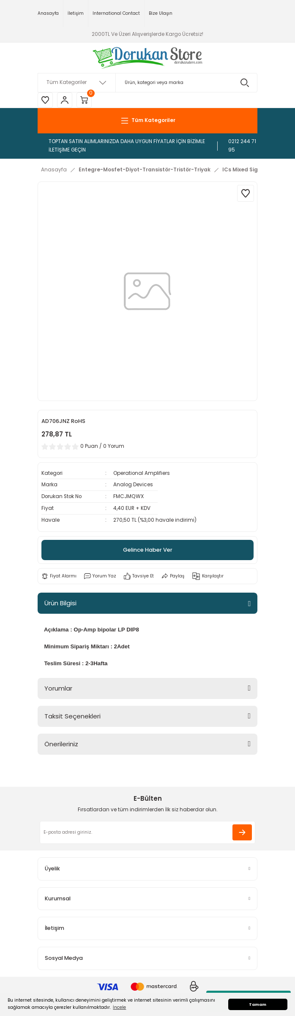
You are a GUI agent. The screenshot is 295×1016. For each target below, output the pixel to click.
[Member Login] (64, 100)
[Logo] (148, 58)
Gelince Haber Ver (147, 549)
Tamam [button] (257, 1004)
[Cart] (84, 100)
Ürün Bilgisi (60, 603)
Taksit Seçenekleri (72, 716)
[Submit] (242, 832)
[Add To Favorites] (245, 193)
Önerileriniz (61, 744)
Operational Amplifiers (141, 473)
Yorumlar (58, 688)
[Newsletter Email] (147, 832)
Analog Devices (133, 484)
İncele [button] (119, 1007)
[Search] (147, 82)
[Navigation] (147, 120)
